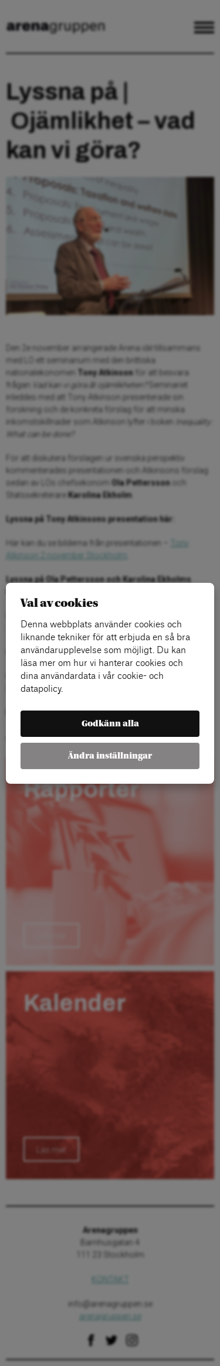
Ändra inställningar (110, 756)
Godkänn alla (110, 724)
